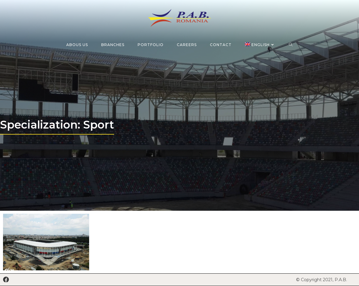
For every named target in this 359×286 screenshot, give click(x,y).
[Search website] (290, 45)
